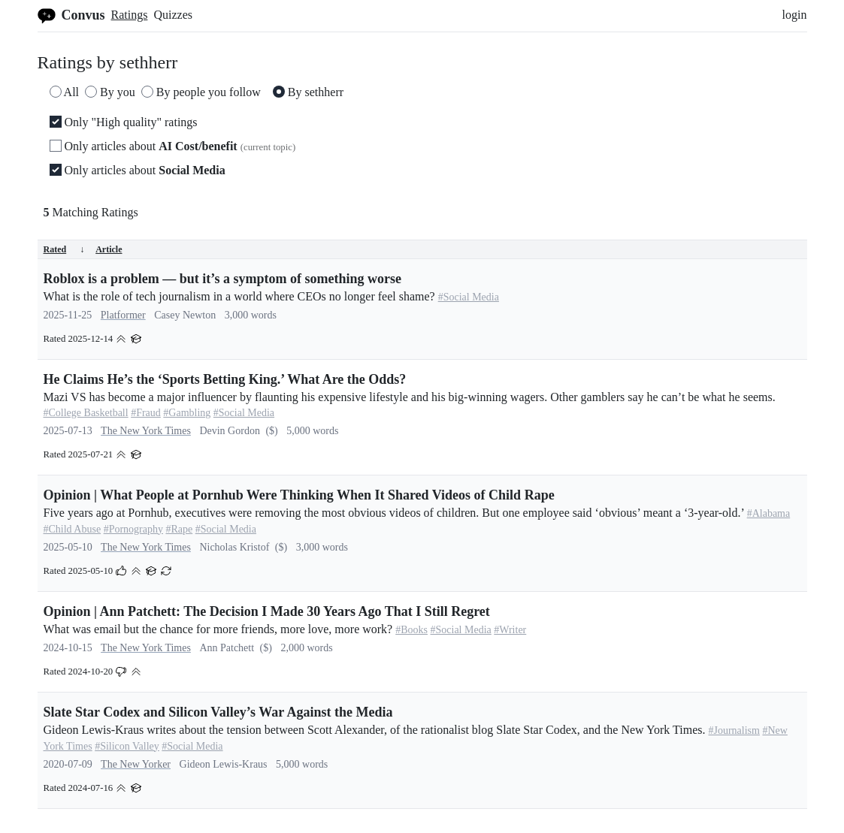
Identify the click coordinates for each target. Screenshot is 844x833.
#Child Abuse (72, 529)
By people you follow (201, 92)
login (794, 14)
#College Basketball (86, 412)
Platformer (123, 315)
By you (110, 92)
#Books (411, 629)
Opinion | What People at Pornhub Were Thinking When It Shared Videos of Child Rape (299, 495)
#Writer (510, 629)
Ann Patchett (226, 647)
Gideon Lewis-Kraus (224, 764)
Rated (64, 249)
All (65, 92)
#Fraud (146, 412)
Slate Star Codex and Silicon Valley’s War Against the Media (218, 712)
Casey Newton (185, 315)
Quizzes (172, 14)
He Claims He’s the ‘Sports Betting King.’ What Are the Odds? (225, 379)
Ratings (129, 14)
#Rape (178, 529)
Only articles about (173, 146)
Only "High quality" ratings (124, 122)
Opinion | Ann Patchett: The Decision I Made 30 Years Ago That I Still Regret (267, 611)
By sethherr (308, 92)
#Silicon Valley (127, 746)
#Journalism (734, 730)
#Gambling (186, 412)
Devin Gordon (229, 430)
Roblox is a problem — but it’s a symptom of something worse (223, 278)
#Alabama (769, 513)
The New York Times (146, 430)
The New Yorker (136, 764)
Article (108, 249)
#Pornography (133, 529)
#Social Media (468, 297)
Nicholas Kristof (234, 547)
